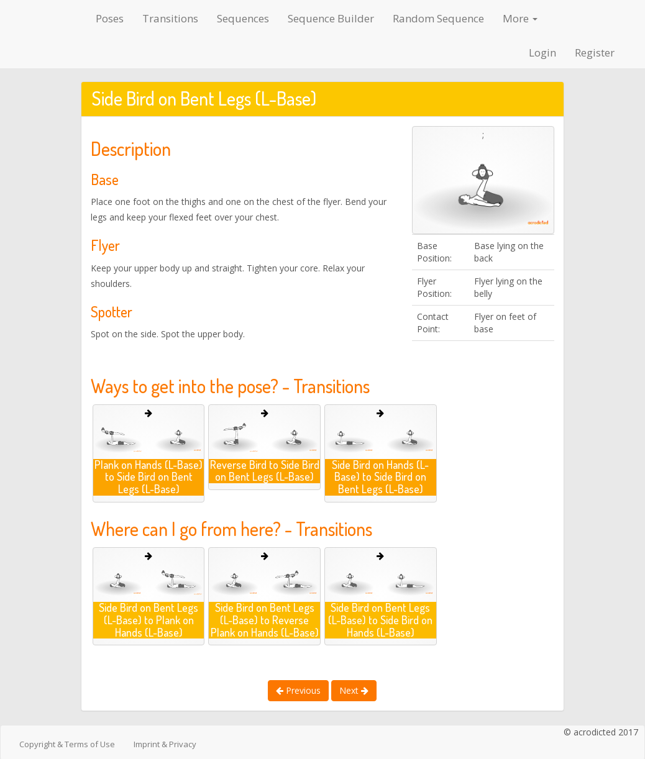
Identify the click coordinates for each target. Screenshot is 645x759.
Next (353, 690)
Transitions (170, 18)
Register (595, 52)
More (520, 18)
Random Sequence (438, 18)
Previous (298, 690)
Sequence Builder (331, 18)
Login (542, 52)
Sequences (243, 18)
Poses (110, 18)
